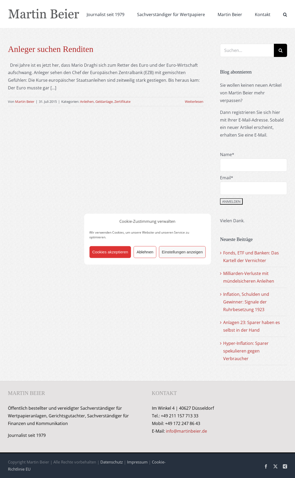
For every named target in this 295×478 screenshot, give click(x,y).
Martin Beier (24, 101)
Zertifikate (122, 101)
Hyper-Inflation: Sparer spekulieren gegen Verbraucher (246, 350)
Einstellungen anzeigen (182, 252)
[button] (285, 14)
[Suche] (280, 50)
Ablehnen (145, 252)
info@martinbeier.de (186, 431)
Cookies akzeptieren (110, 252)
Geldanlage (104, 101)
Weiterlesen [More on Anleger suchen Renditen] (194, 101)
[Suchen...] (247, 50)
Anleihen (87, 101)
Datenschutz (111, 462)
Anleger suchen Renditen (50, 49)
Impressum (137, 462)
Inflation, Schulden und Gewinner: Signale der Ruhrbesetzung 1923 (246, 301)
